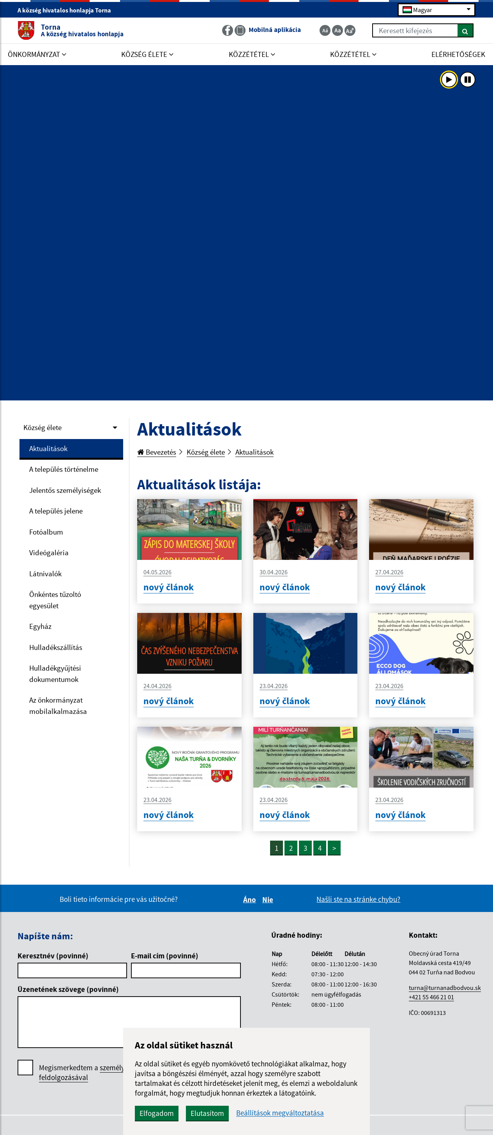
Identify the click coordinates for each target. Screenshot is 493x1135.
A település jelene (56, 510)
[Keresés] (466, 30)
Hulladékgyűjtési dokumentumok (55, 673)
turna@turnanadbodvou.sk (445, 988)
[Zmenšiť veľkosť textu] (325, 30)
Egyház (40, 626)
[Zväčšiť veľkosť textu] (350, 30)
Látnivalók (45, 573)
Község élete (42, 427)
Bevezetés (156, 452)
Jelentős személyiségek (65, 490)
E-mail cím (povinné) (164, 955)
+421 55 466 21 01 (431, 997)
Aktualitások (48, 448)
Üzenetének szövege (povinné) (68, 989)
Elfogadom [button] (157, 1113)
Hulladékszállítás (55, 647)
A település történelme (63, 469)
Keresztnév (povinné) (53, 955)
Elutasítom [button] (207, 1113)
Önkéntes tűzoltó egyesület (55, 600)
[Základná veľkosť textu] (337, 30)
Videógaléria (49, 552)
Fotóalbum (46, 532)
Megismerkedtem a (97, 1072)
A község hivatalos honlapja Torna (68, 10)
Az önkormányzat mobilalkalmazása (58, 705)
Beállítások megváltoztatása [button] (280, 1113)
